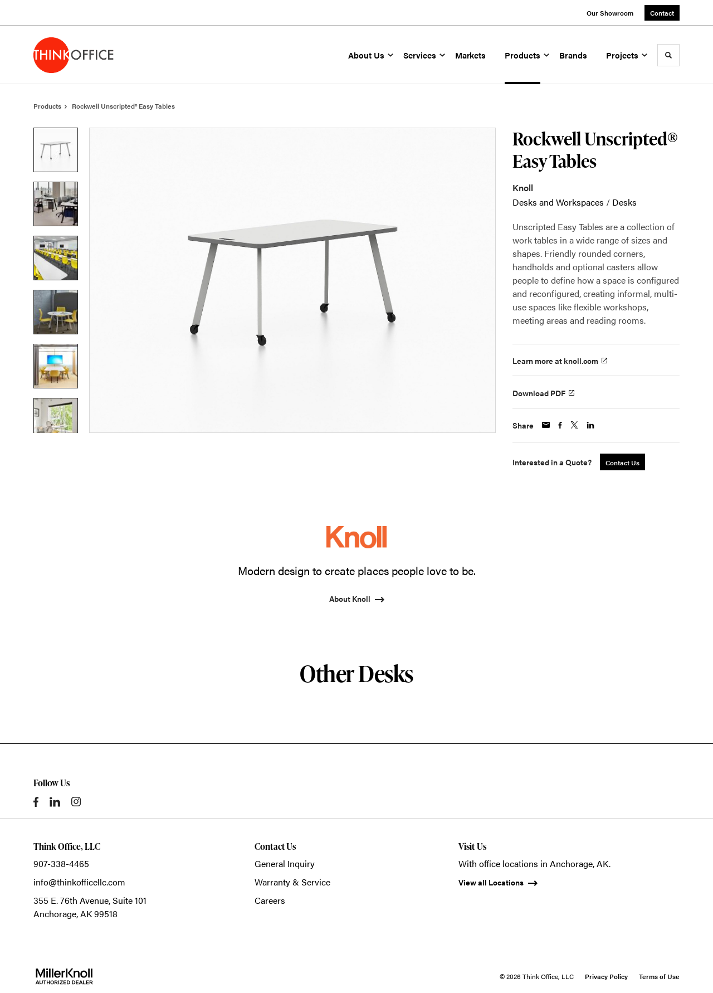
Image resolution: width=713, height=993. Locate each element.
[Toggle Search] (668, 55)
